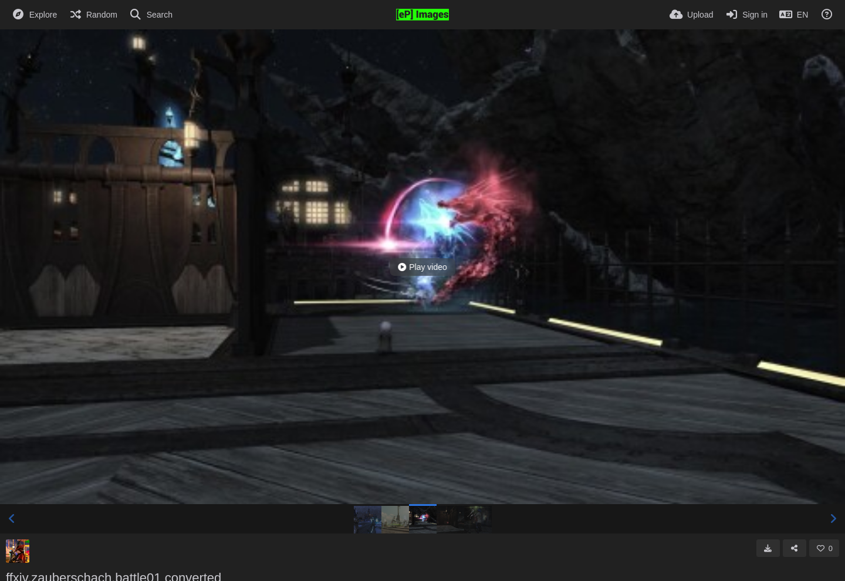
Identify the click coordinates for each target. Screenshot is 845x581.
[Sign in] (746, 14)
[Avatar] (17, 551)
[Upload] (691, 14)
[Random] (93, 14)
